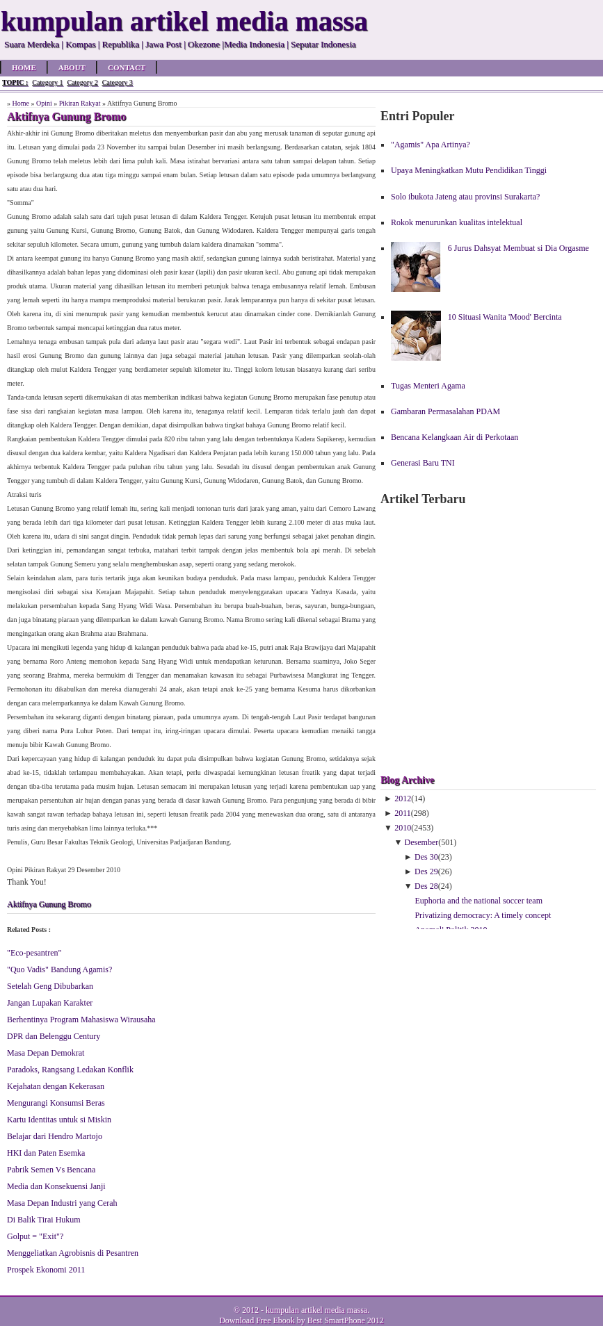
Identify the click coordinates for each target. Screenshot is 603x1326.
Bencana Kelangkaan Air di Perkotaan (454, 437)
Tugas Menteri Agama (428, 386)
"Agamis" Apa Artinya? (430, 144)
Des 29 (426, 871)
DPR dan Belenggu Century (53, 1036)
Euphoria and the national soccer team (478, 901)
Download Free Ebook (257, 1320)
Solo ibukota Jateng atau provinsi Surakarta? (465, 197)
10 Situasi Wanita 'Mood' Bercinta (505, 317)
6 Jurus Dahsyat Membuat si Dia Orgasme (518, 248)
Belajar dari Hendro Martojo (54, 1136)
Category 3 (117, 82)
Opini (44, 103)
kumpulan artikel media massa (316, 1310)
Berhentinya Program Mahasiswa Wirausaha (81, 1019)
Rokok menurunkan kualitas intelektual (456, 222)
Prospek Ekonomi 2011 (46, 1270)
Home (24, 67)
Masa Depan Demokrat (45, 1053)
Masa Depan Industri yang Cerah (62, 1203)
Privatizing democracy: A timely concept (483, 915)
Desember (422, 842)
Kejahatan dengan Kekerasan (55, 1086)
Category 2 (82, 82)
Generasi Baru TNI (423, 463)
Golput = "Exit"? (35, 1236)
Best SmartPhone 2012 (345, 1320)
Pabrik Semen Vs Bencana (51, 1169)
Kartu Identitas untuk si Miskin (59, 1119)
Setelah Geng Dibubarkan (50, 986)
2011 (402, 813)
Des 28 (426, 886)
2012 (402, 798)
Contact (126, 67)
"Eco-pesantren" (34, 953)
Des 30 (426, 857)
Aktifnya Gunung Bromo (49, 904)
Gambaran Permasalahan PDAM (445, 411)
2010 (402, 828)
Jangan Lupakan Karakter (50, 1003)
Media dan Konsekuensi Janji (56, 1186)
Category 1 (47, 82)
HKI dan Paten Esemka (46, 1153)
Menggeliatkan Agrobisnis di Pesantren (72, 1253)
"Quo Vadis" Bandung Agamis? (59, 969)
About (72, 67)
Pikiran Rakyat (80, 103)
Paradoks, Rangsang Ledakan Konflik (70, 1069)
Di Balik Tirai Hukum (44, 1220)
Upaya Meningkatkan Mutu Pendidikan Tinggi (469, 170)
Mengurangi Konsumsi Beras (56, 1103)
